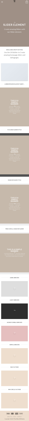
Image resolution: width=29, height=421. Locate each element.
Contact (19, 416)
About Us (9, 416)
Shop (14, 416)
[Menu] (2, 2)
